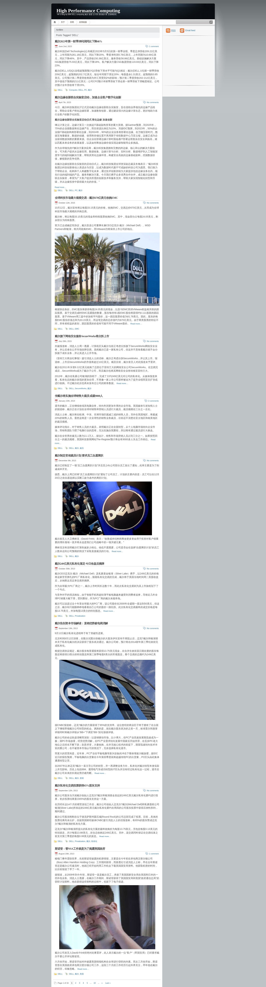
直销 (82, 778)
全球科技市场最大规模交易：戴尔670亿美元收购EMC (86, 197)
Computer (73, 90)
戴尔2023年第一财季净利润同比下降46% (78, 41)
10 (95, 983)
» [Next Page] (102, 983)
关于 (63, 22)
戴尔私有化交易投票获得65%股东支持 (77, 785)
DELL (60, 90)
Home (55, 22)
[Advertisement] (191, 11)
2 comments (153, 401)
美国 (82, 974)
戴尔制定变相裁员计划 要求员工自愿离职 (79, 455)
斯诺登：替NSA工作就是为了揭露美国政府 (80, 848)
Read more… (60, 187)
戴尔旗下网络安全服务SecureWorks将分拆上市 (82, 336)
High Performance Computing (88, 10)
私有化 (94, 841)
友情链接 (83, 22)
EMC (77, 329)
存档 (72, 22)
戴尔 (90, 90)
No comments (153, 102)
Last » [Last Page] (108, 983)
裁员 (82, 448)
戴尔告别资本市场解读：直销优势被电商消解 (81, 623)
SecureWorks (80, 388)
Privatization (80, 616)
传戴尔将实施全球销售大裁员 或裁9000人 (79, 395)
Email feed (190, 30)
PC (85, 90)
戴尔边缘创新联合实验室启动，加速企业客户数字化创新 (88, 97)
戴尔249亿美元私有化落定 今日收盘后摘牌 (79, 563)
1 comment (154, 46)
